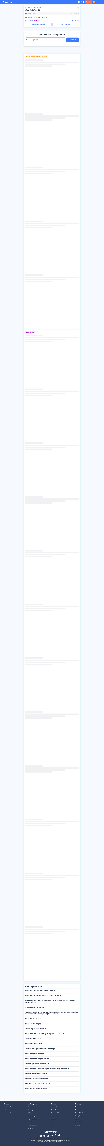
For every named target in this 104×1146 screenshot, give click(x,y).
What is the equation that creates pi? (36, 1089)
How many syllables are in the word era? (37, 1064)
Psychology (30, 1122)
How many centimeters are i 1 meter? (36, 1074)
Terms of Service (79, 1113)
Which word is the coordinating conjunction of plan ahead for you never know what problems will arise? (50, 1001)
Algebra (30, 1107)
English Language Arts (33, 1119)
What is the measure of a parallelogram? (37, 1059)
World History (31, 1116)
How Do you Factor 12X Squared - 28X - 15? (38, 1084)
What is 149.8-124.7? (33, 10)
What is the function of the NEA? (34, 1054)
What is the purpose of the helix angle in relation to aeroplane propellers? (47, 1069)
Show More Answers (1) (38, 24)
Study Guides (54, 1116)
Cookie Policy (78, 1122)
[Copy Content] (74, 21)
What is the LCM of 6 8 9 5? (33, 1019)
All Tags (6, 1110)
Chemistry (30, 1110)
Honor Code (54, 1110)
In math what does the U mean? (34, 1007)
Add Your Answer (65, 24)
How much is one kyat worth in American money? (40, 1049)
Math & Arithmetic (38, 7)
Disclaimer (77, 1119)
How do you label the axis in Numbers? (37, 1079)
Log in (100, 2)
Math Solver (54, 1119)
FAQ (52, 1122)
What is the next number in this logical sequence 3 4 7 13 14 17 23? (44, 1034)
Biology (29, 1113)
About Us (77, 1107)
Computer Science (32, 1125)
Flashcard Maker (55, 1113)
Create (88, 2)
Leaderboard (7, 1107)
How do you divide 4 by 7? (33, 1039)
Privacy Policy (78, 1116)
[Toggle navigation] (79, 2)
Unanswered (7, 1113)
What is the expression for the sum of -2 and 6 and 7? (41, 991)
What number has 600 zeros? (33, 1044)
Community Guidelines (57, 1107)
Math (31, 7)
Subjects (27, 7)
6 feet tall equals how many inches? (35, 1029)
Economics (30, 1128)
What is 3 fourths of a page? (33, 1024)
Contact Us (78, 1110)
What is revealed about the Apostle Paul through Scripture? (43, 995)
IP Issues (77, 1125)
